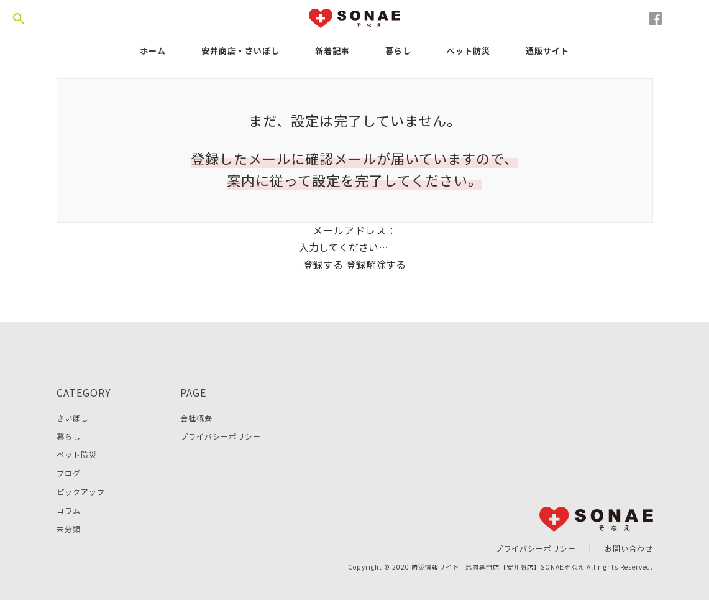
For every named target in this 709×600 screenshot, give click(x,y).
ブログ (69, 473)
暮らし (398, 51)
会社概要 (196, 417)
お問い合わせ (629, 548)
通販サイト (547, 51)
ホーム (153, 51)
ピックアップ (81, 491)
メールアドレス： (355, 230)
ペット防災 (468, 51)
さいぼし (73, 417)
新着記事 (332, 51)
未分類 (69, 529)
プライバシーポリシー (220, 436)
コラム (69, 510)
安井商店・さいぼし (240, 51)
